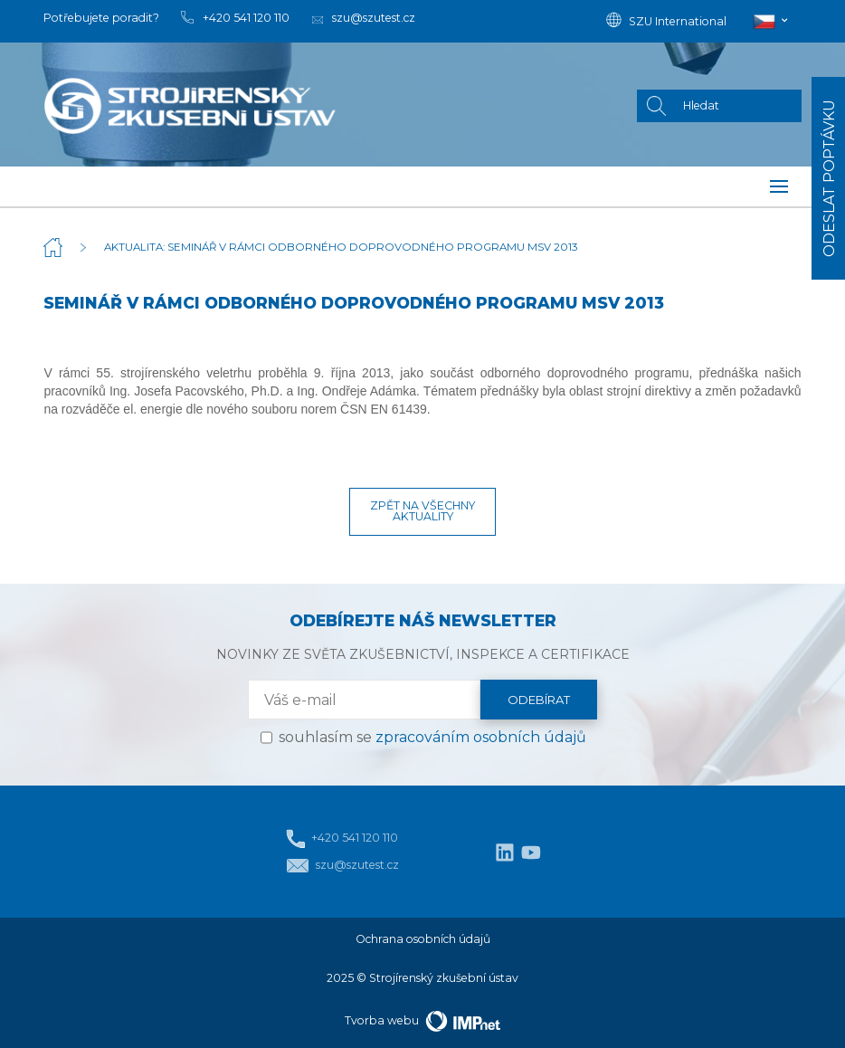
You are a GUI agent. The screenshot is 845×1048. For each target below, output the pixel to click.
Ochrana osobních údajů (423, 939)
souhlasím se (432, 737)
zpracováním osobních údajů (480, 737)
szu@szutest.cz (342, 865)
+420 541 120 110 (342, 838)
